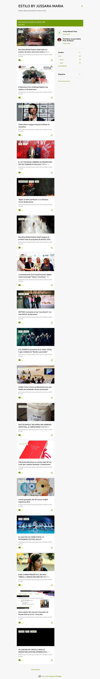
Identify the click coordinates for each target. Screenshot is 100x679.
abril (61, 63)
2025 (59, 56)
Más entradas (35, 669)
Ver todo (21, 24)
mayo (62, 59)
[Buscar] (82, 6)
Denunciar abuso (64, 81)
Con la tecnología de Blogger (50, 676)
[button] (51, 60)
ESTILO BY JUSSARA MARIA (40, 6)
